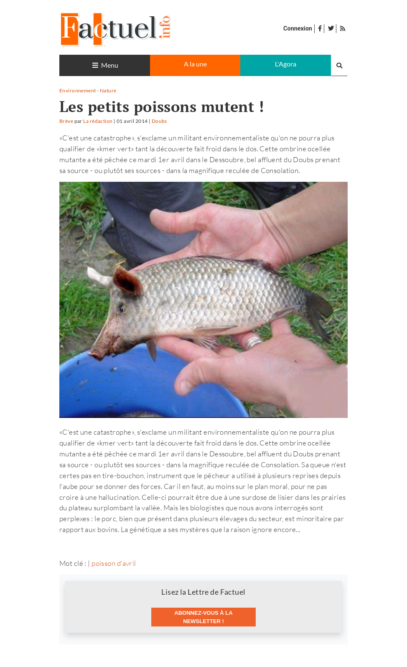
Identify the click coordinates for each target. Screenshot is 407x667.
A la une (195, 64)
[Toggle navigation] (104, 65)
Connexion (297, 28)
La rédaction (97, 121)
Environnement (77, 90)
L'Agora (285, 64)
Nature (108, 90)
